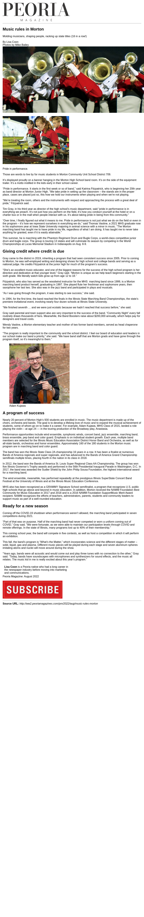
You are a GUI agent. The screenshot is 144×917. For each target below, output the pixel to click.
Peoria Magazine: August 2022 (21, 576)
